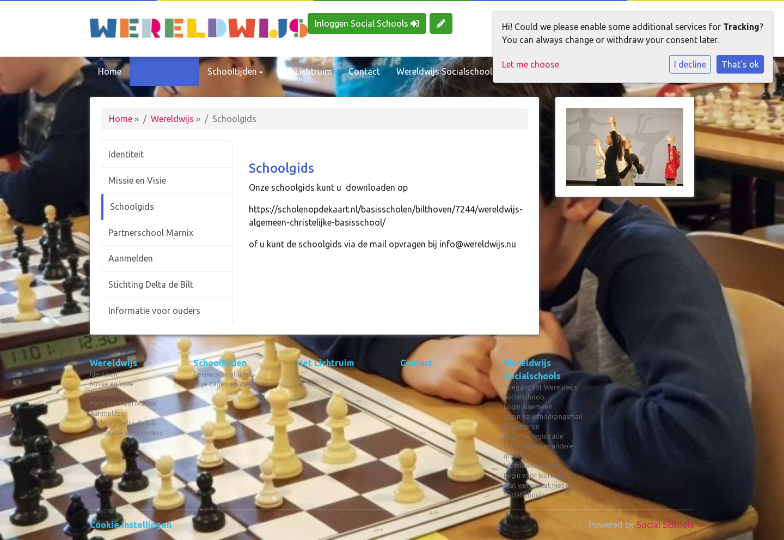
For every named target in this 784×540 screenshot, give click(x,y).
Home (109, 71)
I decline (690, 64)
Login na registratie (534, 436)
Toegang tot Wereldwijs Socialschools (540, 392)
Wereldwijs (162, 71)
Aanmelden (130, 258)
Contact (364, 71)
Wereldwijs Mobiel (531, 465)
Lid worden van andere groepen (538, 450)
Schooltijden (233, 71)
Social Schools (665, 525)
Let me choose (530, 64)
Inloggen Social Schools (367, 23)
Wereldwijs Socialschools (447, 71)
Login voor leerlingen (536, 475)
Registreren (522, 426)
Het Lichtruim (305, 71)
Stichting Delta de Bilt (150, 284)
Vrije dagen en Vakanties (231, 383)
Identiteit (126, 154)
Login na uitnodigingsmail (543, 416)
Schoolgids (132, 206)
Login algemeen (528, 406)
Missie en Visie (137, 180)
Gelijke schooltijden (223, 374)
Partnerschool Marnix (150, 233)
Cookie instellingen (130, 525)
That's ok (740, 64)
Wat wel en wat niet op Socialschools (539, 490)
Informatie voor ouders (154, 310)
